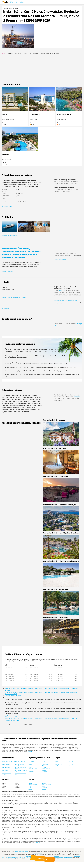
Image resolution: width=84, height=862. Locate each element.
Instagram (77, 397)
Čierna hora (31, 763)
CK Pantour (58, 766)
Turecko (44, 767)
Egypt (43, 763)
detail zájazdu (42, 857)
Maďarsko (44, 771)
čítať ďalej (30, 751)
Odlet (29, 53)
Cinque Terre (68, 857)
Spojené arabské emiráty (46, 769)
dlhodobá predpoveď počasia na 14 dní (19, 396)
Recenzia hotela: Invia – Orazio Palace (55, 476)
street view (62, 290)
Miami (4, 114)
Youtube (56, 856)
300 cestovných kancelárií (43, 356)
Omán (30, 783)
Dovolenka (18, 53)
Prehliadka (10, 53)
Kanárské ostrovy (46, 784)
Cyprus (43, 761)
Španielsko (31, 766)
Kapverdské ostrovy (33, 768)
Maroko (44, 783)
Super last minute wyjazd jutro (13, 857)
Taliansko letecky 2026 (11, 717)
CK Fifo (57, 763)
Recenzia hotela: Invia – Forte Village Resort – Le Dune (61, 533)
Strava (25, 53)
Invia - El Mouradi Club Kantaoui (20, 768)
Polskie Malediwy (60, 857)
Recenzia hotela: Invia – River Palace (55, 448)
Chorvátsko (45, 764)
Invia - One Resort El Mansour (20, 762)
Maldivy (44, 789)
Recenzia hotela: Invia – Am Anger (54, 420)
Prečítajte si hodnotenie (7, 271)
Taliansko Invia (22, 362)
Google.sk (28, 856)
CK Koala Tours (72, 764)
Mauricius (44, 787)
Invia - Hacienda (6, 767)
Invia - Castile (5, 770)
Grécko (30, 764)
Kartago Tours (58, 764)
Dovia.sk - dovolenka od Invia (21, 851)
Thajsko (30, 789)
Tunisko (30, 767)
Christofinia (6, 154)
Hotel (3, 53)
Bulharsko (31, 761)
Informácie (49, 53)
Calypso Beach (35, 114)
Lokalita (42, 53)
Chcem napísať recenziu (60, 259)
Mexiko (30, 787)
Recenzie (35, 53)
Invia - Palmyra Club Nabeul (7, 765)
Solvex (70, 766)
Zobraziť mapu (5, 308)
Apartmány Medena (64, 114)
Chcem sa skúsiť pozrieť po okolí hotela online (65, 300)
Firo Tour (71, 761)
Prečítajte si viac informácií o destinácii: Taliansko (14, 297)
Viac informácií (38, 853)
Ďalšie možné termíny (7, 206)
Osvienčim (37, 842)
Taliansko (44, 766)
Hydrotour (71, 763)
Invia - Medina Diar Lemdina (6, 773)
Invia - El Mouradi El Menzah (20, 765)
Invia (6, 376)
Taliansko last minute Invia (13, 696)
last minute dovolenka (27, 857)
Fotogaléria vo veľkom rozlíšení (9, 235)
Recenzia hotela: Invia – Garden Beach (55, 589)
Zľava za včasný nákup (17, 2)
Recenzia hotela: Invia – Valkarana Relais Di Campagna (61, 561)
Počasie (56, 53)
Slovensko (31, 771)
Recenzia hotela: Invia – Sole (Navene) (55, 618)
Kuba (43, 786)
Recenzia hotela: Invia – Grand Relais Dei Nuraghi (59, 505)
